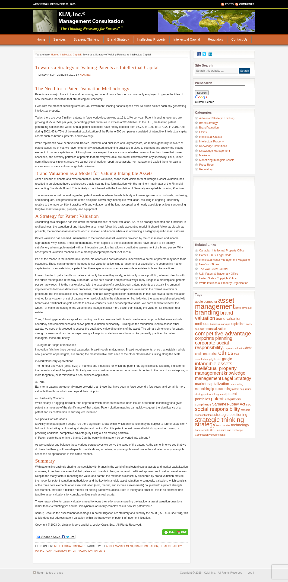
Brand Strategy (118, 39)
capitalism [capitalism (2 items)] (238, 324)
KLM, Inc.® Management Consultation (78, 21)
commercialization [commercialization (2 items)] (213, 329)
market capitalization (51, 550)
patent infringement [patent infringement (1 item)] (215, 394)
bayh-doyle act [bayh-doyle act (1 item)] (243, 307)
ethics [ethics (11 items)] (225, 353)
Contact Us (239, 39)
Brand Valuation (209, 127)
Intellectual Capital (186, 39)
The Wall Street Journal (213, 269)
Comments (246, 4)
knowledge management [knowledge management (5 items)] (220, 375)
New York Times (209, 264)
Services (59, 39)
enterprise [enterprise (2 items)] (210, 354)
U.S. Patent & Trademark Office (218, 273)
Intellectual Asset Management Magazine (224, 259)
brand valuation (146, 546)
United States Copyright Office (218, 278)
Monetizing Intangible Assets (216, 160)
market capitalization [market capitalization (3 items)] (212, 384)
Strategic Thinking (87, 39)
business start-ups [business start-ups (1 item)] (220, 324)
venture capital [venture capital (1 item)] (217, 434)
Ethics (203, 132)
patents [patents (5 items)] (218, 398)
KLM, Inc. (86, 74)
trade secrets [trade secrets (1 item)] (202, 430)
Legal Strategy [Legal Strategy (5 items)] (236, 378)
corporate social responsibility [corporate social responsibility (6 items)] (212, 345)
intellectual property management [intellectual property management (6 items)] (216, 371)
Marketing (205, 155)
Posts (229, 4)
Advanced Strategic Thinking (217, 118)
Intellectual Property (151, 39)
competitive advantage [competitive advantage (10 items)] (223, 333)
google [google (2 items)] (227, 359)
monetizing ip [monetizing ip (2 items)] (204, 389)
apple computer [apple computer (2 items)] (206, 301)
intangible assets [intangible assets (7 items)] (213, 364)
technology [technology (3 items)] (240, 425)
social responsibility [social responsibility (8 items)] (217, 409)
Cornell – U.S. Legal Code (215, 255)
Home (41, 39)
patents (99, 550)
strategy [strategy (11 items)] (205, 424)
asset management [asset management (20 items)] (215, 303)
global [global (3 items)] (216, 359)
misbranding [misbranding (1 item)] (236, 384)
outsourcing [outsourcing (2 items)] (223, 389)
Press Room (207, 164)
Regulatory (216, 39)
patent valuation (80, 550)
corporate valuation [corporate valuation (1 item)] (234, 348)
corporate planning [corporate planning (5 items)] (213, 338)
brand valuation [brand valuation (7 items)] (214, 315)
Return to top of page (50, 572)
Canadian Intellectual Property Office (221, 250)
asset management (119, 546)
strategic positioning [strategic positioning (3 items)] (230, 414)
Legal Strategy (170, 546)
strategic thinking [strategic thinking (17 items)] (219, 419)
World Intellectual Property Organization (223, 283)
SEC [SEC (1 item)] (248, 404)
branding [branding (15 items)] (207, 312)
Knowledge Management (214, 150)
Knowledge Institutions (213, 146)
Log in (251, 572)
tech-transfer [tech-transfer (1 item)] (223, 425)
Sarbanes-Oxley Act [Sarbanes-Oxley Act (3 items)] (228, 404)
